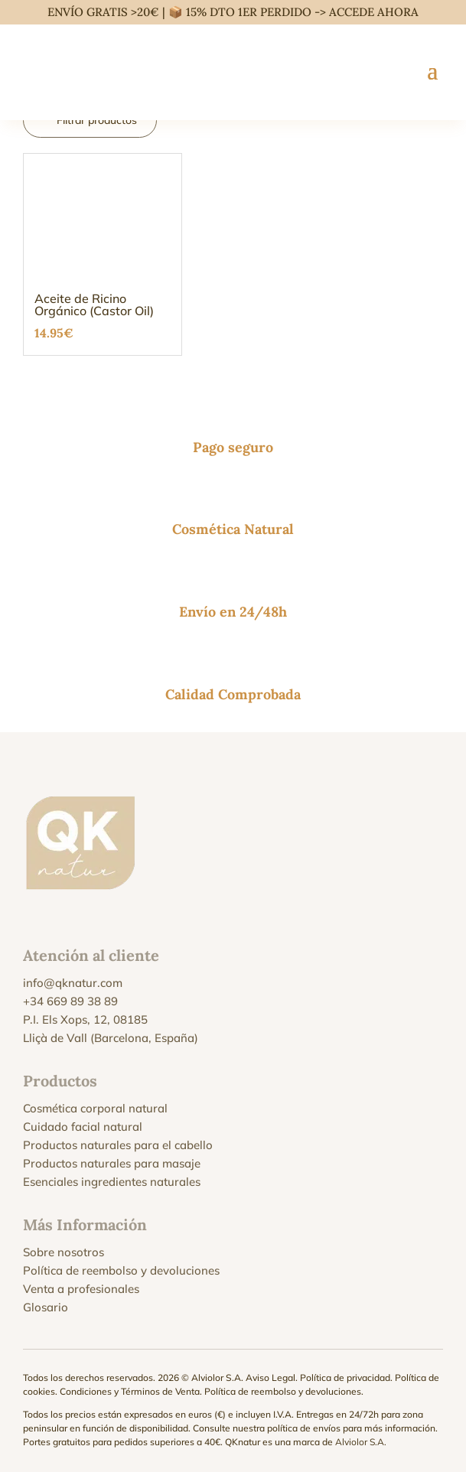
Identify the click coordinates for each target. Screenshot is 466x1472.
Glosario (45, 1307)
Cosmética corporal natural (95, 1108)
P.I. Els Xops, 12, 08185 (85, 1019)
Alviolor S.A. (360, 1442)
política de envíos (304, 1428)
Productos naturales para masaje (111, 1163)
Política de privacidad (345, 1377)
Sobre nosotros (63, 1252)
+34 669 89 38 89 (70, 1001)
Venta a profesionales (81, 1288)
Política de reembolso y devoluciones (121, 1270)
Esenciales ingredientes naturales (111, 1181)
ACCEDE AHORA (374, 12)
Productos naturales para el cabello (118, 1145)
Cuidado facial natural (82, 1126)
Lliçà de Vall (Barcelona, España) (110, 1038)
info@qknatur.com (72, 982)
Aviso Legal (270, 1377)
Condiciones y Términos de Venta (130, 1391)
